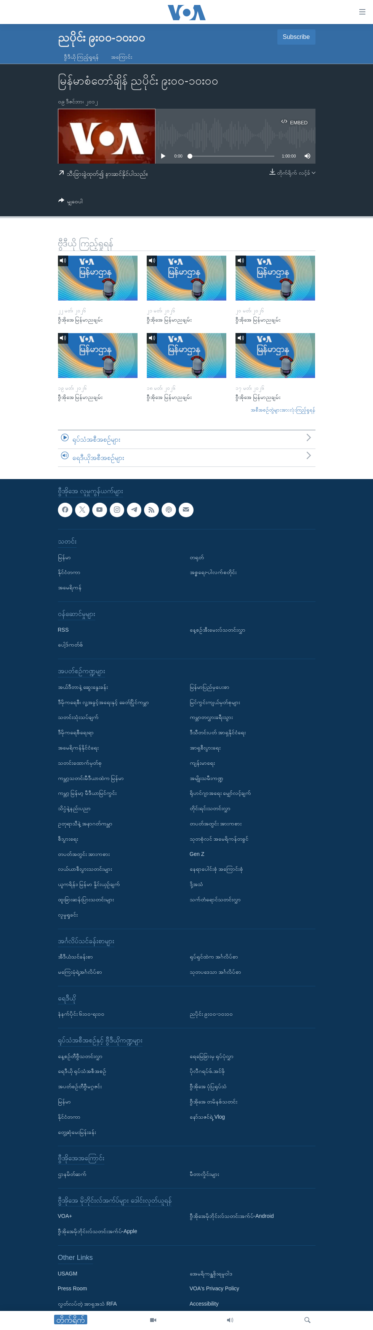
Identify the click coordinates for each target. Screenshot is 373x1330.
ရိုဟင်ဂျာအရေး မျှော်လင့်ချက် (220, 793)
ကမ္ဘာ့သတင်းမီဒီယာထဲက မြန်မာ (91, 778)
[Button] (70, 202)
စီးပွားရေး (68, 839)
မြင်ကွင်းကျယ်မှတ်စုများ (215, 702)
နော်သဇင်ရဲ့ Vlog (207, 1117)
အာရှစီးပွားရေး (205, 748)
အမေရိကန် (70, 587)
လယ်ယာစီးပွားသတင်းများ (85, 869)
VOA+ (65, 1216)
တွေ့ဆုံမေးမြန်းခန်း (77, 1132)
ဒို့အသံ (196, 884)
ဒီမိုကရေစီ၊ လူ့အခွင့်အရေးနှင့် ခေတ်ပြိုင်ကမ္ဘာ (103, 702)
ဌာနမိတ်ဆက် (72, 1174)
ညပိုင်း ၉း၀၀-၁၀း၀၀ (211, 1014)
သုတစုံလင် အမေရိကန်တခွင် (219, 839)
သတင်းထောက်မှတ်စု (80, 763)
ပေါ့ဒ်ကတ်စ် (70, 645)
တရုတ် (197, 557)
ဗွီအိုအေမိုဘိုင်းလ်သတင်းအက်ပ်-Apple (97, 1231)
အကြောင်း (121, 57)
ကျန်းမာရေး (202, 763)
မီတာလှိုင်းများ (204, 1174)
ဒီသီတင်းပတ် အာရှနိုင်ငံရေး (218, 732)
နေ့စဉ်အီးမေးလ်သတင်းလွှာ (217, 630)
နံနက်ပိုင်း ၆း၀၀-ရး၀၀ (81, 1014)
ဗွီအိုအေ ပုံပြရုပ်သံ (208, 1087)
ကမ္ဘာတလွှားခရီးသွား (211, 717)
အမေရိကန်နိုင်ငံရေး (78, 748)
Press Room (72, 1289)
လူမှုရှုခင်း (68, 915)
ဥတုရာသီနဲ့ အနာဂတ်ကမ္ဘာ (85, 823)
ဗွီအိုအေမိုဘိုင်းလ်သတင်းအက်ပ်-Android (232, 1216)
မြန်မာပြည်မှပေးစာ (209, 687)
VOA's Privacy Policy (214, 1289)
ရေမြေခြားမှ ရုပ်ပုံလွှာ (212, 1056)
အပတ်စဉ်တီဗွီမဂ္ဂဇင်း (80, 1087)
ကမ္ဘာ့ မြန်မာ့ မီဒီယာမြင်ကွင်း (87, 793)
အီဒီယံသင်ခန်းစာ (75, 957)
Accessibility (204, 1304)
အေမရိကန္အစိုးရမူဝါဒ (211, 1273)
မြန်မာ (64, 557)
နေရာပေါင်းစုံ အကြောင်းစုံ (216, 869)
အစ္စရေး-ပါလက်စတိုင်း (213, 572)
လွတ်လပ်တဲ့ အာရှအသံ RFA (87, 1304)
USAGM (67, 1273)
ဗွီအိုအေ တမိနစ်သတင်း (214, 1101)
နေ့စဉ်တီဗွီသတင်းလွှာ (80, 1056)
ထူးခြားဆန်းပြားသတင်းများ (86, 899)
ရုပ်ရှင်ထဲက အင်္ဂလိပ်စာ (214, 957)
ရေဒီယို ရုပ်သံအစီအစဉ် (82, 1071)
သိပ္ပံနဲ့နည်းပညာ (74, 808)
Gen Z (197, 854)
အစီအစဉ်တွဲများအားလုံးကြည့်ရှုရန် (283, 410)
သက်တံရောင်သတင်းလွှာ (215, 899)
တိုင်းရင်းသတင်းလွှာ (210, 808)
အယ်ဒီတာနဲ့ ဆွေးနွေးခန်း (83, 687)
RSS (63, 630)
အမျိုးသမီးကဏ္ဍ (206, 778)
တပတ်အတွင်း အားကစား (84, 854)
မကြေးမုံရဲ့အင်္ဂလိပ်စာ (80, 972)
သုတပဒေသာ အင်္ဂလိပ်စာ (216, 972)
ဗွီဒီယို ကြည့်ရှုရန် (81, 57)
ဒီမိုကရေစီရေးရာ (76, 732)
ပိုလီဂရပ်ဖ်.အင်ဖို (207, 1071)
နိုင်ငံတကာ (69, 572)
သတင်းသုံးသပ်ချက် (78, 717)
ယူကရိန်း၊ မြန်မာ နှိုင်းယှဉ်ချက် (89, 884)
